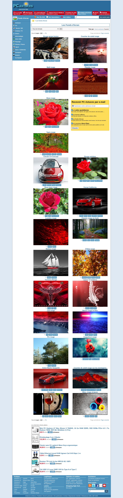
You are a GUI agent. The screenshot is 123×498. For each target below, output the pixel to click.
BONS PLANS (70, 13)
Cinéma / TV (19, 31)
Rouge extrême (90, 156)
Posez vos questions (93, 480)
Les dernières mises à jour (51, 478)
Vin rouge (51, 392)
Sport (17, 47)
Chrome (25, 484)
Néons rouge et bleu (90, 310)
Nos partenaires (58, 496)
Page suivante (105, 33)
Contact (65, 496)
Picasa (32, 491)
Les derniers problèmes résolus (96, 478)
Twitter (25, 491)
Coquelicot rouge (90, 337)
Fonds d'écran (23, 18)
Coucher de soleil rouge (90, 36)
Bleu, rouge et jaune (90, 392)
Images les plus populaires (51, 489)
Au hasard (18, 58)
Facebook (25, 493)
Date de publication (99, 29)
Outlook (25, 489)
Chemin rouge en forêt (90, 218)
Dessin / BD (19, 28)
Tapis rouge (50, 132)
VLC (15, 491)
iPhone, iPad (26, 480)
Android (25, 478)
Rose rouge (50, 98)
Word (32, 478)
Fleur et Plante (55, 126)
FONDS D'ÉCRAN (84, 13)
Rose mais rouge (50, 187)
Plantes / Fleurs (20, 44)
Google (33, 485)
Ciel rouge (51, 310)
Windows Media (35, 493)
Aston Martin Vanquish (51, 368)
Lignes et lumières (90, 280)
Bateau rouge (51, 249)
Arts (57, 91)
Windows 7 (17, 484)
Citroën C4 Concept (50, 156)
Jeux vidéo (18, 39)
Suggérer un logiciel (49, 482)
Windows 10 (17, 480)
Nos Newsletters (54, 17)
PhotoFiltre (17, 493)
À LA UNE (17, 13)
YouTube (33, 487)
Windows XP (17, 487)
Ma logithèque (47, 483)
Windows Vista (18, 485)
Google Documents (36, 484)
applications (72, 478)
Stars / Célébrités (20, 49)
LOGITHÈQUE (39, 13)
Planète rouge (90, 67)
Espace (17, 55)
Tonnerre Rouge (51, 280)
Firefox (25, 485)
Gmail (24, 487)
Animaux (18, 23)
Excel (32, 480)
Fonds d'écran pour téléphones (74, 483)
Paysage (18, 41)
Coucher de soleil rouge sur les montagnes (90, 368)
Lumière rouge (50, 218)
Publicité (39, 496)
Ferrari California (90, 187)
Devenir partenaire (48, 496)
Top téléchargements (49, 480)
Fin (46, 33)
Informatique (19, 36)
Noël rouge (51, 67)
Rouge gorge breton (51, 36)
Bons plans (69, 488)
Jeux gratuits (47, 491)
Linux (15, 489)
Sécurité (33, 489)
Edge (24, 482)
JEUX (95, 13)
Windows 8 (17, 482)
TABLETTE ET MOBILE (55, 13)
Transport (18, 52)
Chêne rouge (90, 249)
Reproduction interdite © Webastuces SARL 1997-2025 (83, 496)
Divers (17, 33)
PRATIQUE (28, 13)
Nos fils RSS (41, 17)
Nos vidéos (67, 17)
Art (16, 25)
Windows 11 (17, 478)
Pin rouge (51, 337)
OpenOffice (34, 482)
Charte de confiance (30, 496)
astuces (78, 478)
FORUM (105, 13)
